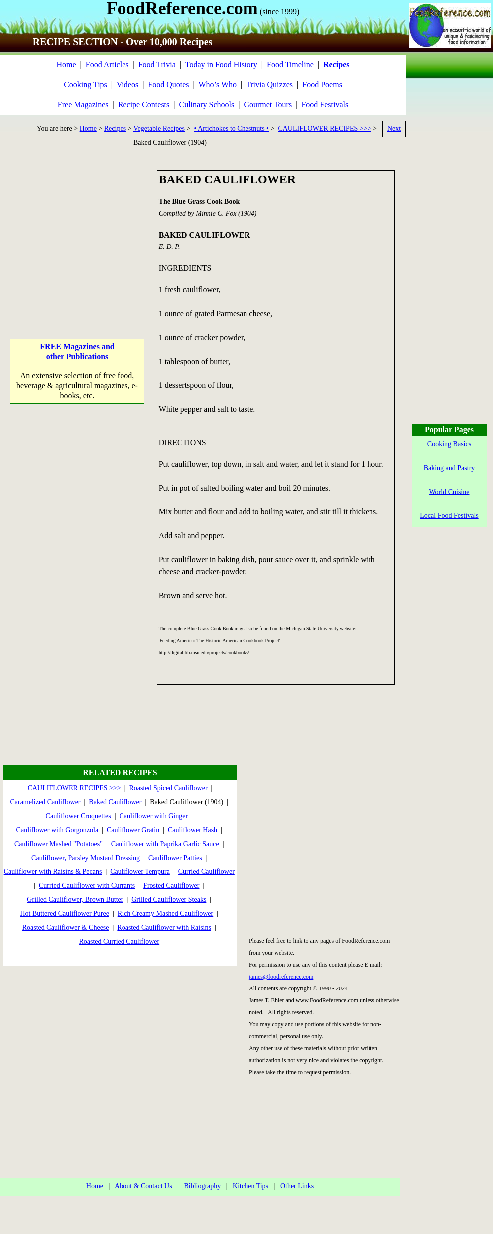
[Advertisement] (77, 232)
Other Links (297, 1186)
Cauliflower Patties (175, 858)
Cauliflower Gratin (133, 830)
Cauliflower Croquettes (78, 816)
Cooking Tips (85, 84)
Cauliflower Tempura (140, 871)
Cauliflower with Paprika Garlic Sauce (165, 844)
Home (66, 64)
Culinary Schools (207, 104)
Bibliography (202, 1186)
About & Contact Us (143, 1186)
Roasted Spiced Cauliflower (168, 788)
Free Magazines (83, 104)
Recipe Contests (144, 104)
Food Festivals (324, 104)
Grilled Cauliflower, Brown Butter (75, 899)
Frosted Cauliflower (171, 885)
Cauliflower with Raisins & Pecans (53, 871)
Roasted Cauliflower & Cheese (65, 927)
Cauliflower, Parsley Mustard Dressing (85, 858)
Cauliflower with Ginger (153, 816)
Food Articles (107, 64)
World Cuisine (449, 491)
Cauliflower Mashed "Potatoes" (58, 844)
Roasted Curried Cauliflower (119, 941)
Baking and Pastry (449, 468)
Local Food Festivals (449, 515)
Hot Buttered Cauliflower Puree (64, 913)
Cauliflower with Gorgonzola (57, 830)
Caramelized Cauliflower (45, 802)
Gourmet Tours (268, 104)
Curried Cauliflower (206, 871)
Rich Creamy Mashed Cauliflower (165, 913)
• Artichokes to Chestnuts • (231, 128)
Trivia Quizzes (269, 84)
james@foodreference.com (281, 976)
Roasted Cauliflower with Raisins (164, 927)
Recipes (115, 128)
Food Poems (322, 84)
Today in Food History (221, 64)
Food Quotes (168, 84)
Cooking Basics (449, 444)
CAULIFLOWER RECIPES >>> (324, 128)
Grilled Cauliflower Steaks (168, 899)
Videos (127, 84)
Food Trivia (157, 64)
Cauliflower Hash (192, 830)
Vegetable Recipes (159, 128)
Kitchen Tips (250, 1186)
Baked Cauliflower (115, 802)
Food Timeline (290, 64)
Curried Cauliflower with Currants (87, 885)
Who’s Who (218, 84)
